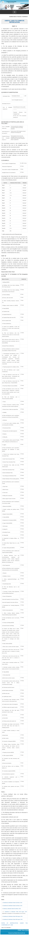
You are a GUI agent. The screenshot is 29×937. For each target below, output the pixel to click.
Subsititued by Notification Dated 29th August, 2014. (13, 916)
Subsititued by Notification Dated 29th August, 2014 (16, 911)
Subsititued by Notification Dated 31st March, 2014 (12, 902)
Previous (3, 8)
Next (25, 8)
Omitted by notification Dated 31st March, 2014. (12, 908)
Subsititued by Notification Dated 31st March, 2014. (12, 905)
